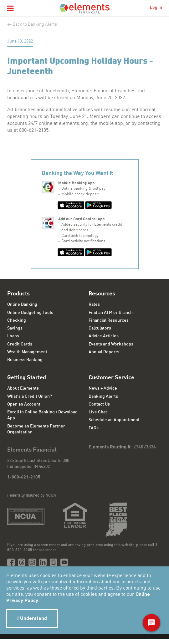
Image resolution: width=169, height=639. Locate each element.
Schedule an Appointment (114, 420)
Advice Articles (104, 336)
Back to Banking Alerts (35, 24)
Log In (156, 7)
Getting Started (26, 378)
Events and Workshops (111, 344)
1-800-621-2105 (23, 477)
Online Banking (22, 304)
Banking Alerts (103, 396)
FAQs (94, 428)
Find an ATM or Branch (111, 312)
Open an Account (23, 404)
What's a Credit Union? (29, 396)
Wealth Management (27, 352)
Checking (16, 320)
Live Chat (98, 412)
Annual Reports (104, 352)
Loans (13, 336)
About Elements (23, 388)
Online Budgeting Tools (30, 312)
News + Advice (103, 388)
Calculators (100, 328)
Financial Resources (109, 320)
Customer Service (111, 378)
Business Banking (25, 360)
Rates (94, 304)
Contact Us (99, 404)
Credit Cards (19, 344)
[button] (10, 8)
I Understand (32, 618)
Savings (15, 328)
